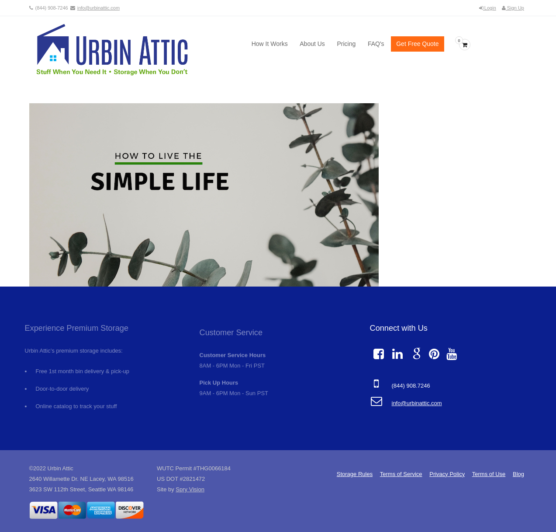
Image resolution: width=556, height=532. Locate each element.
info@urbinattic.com (98, 7)
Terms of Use (489, 474)
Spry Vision (190, 489)
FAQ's (376, 43)
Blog (518, 474)
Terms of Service (401, 474)
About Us (312, 43)
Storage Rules (355, 474)
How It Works (270, 43)
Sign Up (513, 7)
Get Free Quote (417, 43)
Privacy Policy (447, 474)
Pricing (346, 43)
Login (487, 7)
